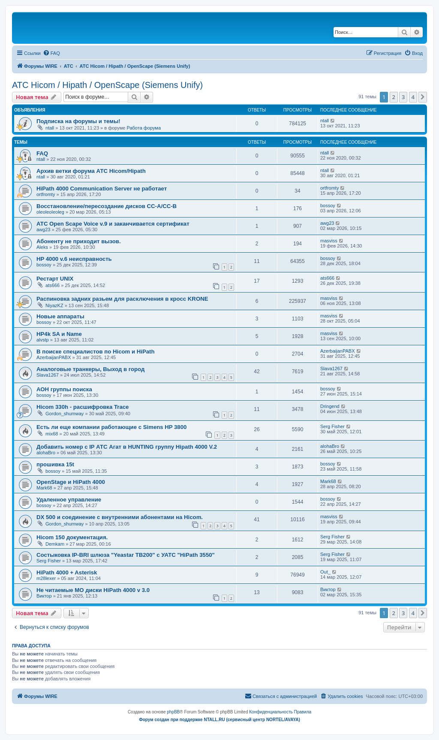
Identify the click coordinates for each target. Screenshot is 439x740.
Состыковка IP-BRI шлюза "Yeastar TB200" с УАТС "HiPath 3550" (125, 555)
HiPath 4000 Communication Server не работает (101, 188)
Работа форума (143, 127)
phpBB (173, 712)
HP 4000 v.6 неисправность (74, 259)
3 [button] (403, 97)
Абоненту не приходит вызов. (78, 241)
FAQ (42, 153)
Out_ (325, 571)
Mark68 (44, 487)
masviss (328, 240)
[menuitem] (51, 53)
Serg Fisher (332, 426)
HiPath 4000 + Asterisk (66, 572)
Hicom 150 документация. (72, 537)
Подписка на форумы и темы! (78, 121)
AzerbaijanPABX (53, 357)
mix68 (51, 433)
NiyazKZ (54, 305)
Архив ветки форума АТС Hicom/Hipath (91, 171)
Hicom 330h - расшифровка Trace (82, 407)
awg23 (43, 229)
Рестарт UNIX (54, 278)
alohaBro (45, 452)
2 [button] (393, 97)
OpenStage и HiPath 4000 (70, 482)
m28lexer (46, 578)
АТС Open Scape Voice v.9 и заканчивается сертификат (112, 223)
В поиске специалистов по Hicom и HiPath (95, 351)
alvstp (42, 339)
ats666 (52, 285)
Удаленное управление (68, 499)
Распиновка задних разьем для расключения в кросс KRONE (122, 299)
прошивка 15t (55, 464)
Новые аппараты (60, 316)
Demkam (54, 544)
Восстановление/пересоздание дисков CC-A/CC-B (106, 206)
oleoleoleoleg (50, 211)
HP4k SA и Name (59, 334)
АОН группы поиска (64, 389)
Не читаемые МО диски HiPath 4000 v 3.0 (93, 590)
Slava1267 (47, 375)
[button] (422, 97)
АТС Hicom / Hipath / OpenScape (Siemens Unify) (107, 85)
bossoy (327, 205)
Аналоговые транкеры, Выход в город (90, 369)
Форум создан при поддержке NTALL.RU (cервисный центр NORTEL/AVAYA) (219, 719)
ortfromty (45, 194)
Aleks (42, 247)
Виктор (44, 595)
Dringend (330, 406)
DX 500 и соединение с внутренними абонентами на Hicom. (119, 517)
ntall (49, 127)
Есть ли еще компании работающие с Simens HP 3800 (111, 427)
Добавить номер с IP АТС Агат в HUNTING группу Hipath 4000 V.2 (126, 447)
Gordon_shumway (64, 413)
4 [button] (413, 97)
